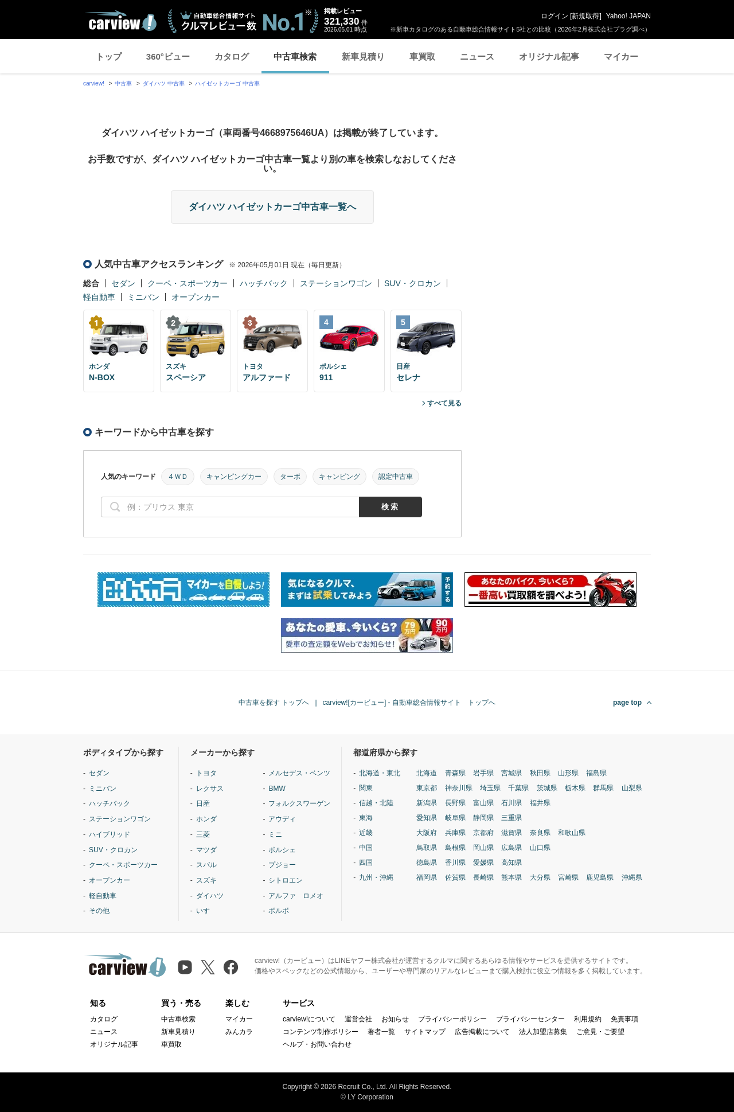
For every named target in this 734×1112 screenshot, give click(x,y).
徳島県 (426, 863)
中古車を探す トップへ (274, 702)
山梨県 (632, 788)
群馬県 (603, 788)
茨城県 (547, 788)
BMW (276, 789)
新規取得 (585, 16)
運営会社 (358, 1019)
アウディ (282, 819)
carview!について (309, 1019)
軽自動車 (99, 297)
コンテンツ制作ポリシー (320, 1032)
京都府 (483, 833)
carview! (93, 83)
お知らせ (395, 1019)
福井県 (540, 803)
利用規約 (588, 1019)
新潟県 (426, 803)
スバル (206, 865)
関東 (366, 788)
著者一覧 (381, 1032)
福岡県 (426, 877)
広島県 (511, 848)
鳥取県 (426, 848)
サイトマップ (425, 1032)
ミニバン (143, 297)
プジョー (282, 865)
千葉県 (518, 788)
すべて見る (444, 403)
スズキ (206, 880)
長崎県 (483, 877)
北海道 (426, 773)
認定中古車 (395, 477)
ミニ (275, 834)
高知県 (511, 863)
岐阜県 (455, 818)
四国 (366, 863)
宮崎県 (568, 877)
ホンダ (206, 819)
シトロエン (285, 880)
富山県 (483, 803)
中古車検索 (295, 56)
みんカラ (239, 1032)
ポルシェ (282, 850)
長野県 (455, 803)
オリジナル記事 (549, 56)
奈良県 (540, 833)
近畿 (366, 833)
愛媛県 (483, 863)
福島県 (596, 773)
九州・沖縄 (376, 877)
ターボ (290, 477)
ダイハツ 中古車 (164, 83)
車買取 (422, 56)
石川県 (511, 803)
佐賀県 (455, 877)
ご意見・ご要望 (600, 1032)
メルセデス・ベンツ (299, 773)
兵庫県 (455, 833)
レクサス (210, 789)
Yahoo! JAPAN (628, 16)
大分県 (540, 877)
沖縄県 (632, 877)
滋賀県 (511, 833)
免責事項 (624, 1019)
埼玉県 (490, 788)
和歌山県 (571, 833)
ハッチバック (264, 283)
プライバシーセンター (530, 1019)
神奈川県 (459, 788)
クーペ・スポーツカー (187, 283)
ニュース (477, 56)
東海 (366, 818)
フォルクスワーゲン (299, 803)
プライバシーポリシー (452, 1019)
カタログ (231, 56)
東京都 (426, 788)
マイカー (621, 56)
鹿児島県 (600, 877)
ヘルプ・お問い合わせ (317, 1044)
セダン (123, 283)
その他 (99, 911)
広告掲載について (482, 1032)
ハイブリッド (109, 834)
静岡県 (483, 818)
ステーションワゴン (336, 283)
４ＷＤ (177, 477)
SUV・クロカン (412, 283)
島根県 (455, 848)
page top (627, 702)
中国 (366, 848)
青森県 (455, 773)
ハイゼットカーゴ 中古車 (227, 83)
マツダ (206, 850)
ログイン (554, 16)
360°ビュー (168, 56)
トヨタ (206, 773)
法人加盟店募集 (543, 1032)
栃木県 (575, 788)
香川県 (455, 863)
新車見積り (363, 56)
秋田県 (540, 773)
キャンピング (339, 477)
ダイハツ (210, 896)
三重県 (511, 818)
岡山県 (483, 848)
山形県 (568, 773)
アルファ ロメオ (295, 896)
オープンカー (195, 297)
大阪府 (426, 833)
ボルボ (278, 911)
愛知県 (426, 818)
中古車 (123, 83)
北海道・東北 (379, 773)
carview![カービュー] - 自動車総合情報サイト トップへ (409, 702)
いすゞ (206, 911)
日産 (203, 803)
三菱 (203, 834)
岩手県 (483, 773)
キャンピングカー (233, 477)
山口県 (540, 848)
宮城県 (511, 773)
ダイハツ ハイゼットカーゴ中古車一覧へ (272, 207)
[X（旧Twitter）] (207, 967)
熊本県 (511, 877)
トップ (109, 56)
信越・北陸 (376, 803)
